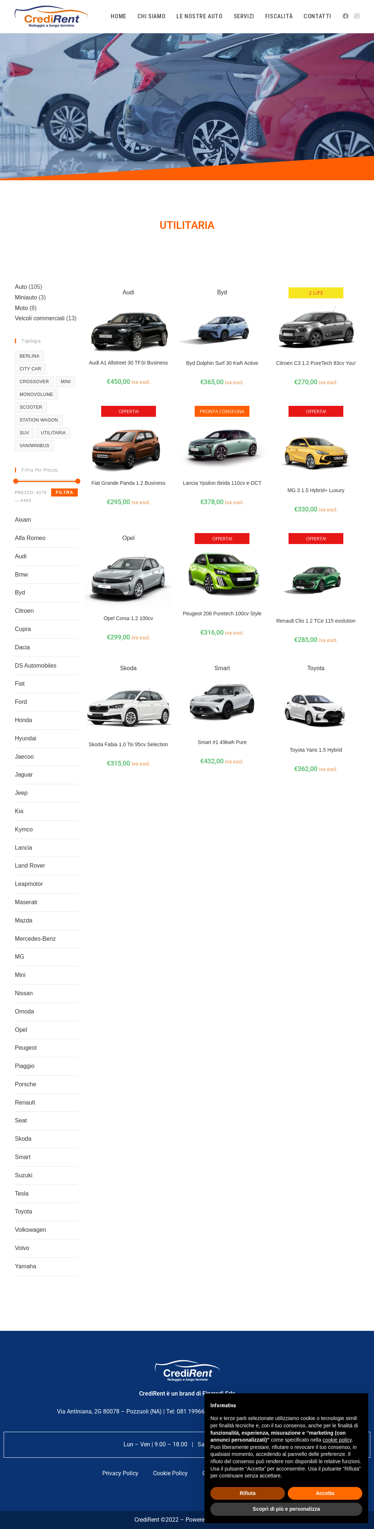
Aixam (23, 520)
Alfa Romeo (30, 538)
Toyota (23, 1211)
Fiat (20, 683)
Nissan (24, 993)
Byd (20, 592)
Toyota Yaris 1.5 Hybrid (316, 750)
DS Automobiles (36, 665)
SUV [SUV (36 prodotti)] (24, 432)
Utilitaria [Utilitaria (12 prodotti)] (53, 432)
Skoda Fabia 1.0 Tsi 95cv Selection (128, 744)
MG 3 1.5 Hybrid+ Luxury (315, 490)
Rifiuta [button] (248, 1493)
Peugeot (26, 1048)
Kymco (24, 829)
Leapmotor (29, 884)
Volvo (22, 1248)
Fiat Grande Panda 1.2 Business (128, 483)
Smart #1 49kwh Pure (222, 742)
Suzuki (24, 1175)
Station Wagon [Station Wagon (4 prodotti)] (39, 420)
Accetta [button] (325, 1493)
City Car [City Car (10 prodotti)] (30, 368)
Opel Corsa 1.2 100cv (128, 618)
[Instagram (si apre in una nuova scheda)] (356, 16)
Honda (23, 720)
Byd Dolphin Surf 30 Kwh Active (222, 363)
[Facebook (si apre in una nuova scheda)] (345, 16)
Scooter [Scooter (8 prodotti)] (31, 407)
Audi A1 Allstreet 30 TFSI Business (128, 363)
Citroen (24, 611)
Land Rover (30, 865)
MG (19, 957)
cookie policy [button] (337, 1440)
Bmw (21, 574)
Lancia (23, 848)
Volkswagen (30, 1230)
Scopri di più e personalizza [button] (286, 1509)
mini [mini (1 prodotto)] (65, 381)
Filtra (64, 492)
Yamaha (25, 1266)
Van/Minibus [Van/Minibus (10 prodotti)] (35, 445)
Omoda (24, 1011)
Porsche (26, 1084)
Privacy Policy (120, 1473)
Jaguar (24, 774)
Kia (19, 811)
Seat (21, 1120)
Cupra (23, 629)
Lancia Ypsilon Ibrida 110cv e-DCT (222, 483)
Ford (21, 702)
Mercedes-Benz (35, 939)
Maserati (26, 902)
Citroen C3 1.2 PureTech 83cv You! (316, 363)
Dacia (22, 647)
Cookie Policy (170, 1473)
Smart (23, 1157)
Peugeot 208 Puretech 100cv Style (222, 613)
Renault (25, 1102)
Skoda (23, 1139)
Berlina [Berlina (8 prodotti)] (29, 356)
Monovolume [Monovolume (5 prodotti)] (36, 394)
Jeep (21, 793)
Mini (20, 975)
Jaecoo (24, 757)
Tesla (21, 1193)
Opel (21, 1030)
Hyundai (26, 738)
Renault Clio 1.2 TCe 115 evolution (315, 621)
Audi (21, 556)
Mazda (24, 920)
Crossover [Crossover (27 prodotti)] (34, 381)
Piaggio (24, 1066)
